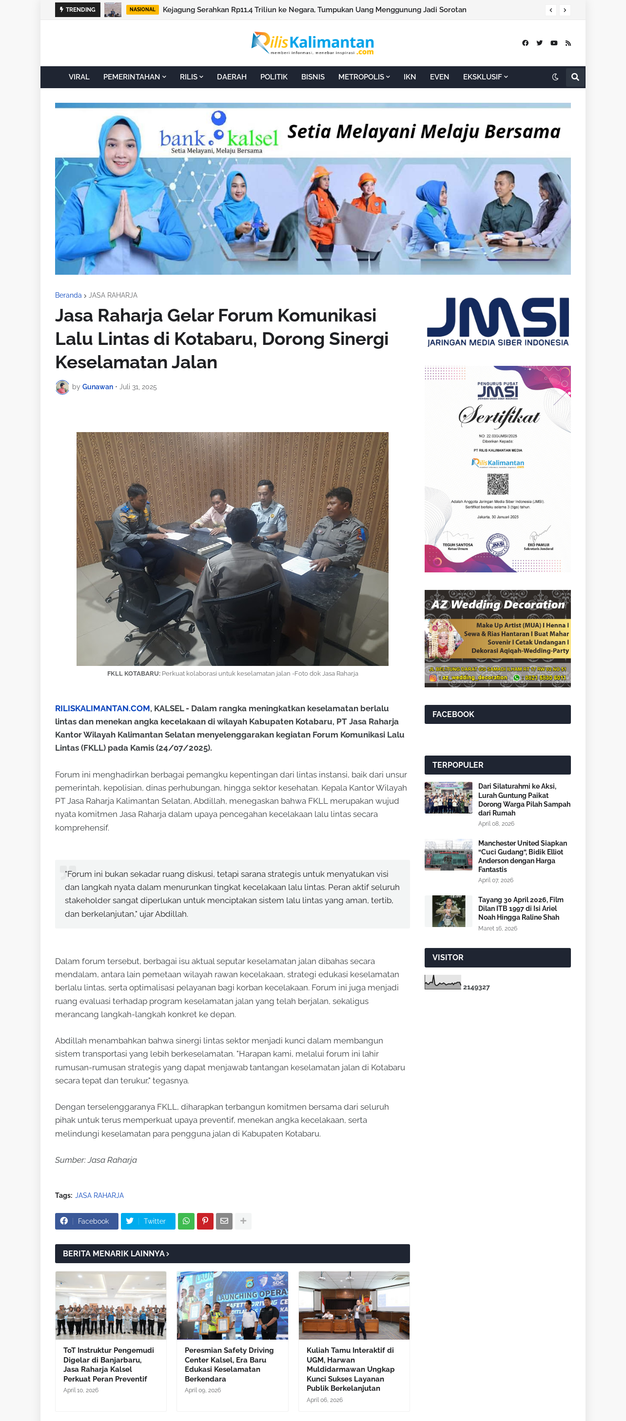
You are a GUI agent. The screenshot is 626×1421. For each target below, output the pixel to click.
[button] (551, 10)
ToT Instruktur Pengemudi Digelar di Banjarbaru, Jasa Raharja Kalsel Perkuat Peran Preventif (108, 1364)
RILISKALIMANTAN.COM (102, 708)
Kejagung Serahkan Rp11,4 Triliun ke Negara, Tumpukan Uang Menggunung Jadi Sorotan (315, 9)
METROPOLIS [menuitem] (361, 77)
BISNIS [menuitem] (313, 77)
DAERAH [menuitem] (232, 77)
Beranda (68, 295)
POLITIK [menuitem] (274, 77)
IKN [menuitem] (410, 77)
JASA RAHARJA (113, 295)
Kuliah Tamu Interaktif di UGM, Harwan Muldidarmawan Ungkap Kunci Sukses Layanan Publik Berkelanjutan (351, 1369)
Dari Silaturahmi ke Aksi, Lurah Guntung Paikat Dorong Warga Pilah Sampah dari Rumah (524, 799)
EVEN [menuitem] (440, 77)
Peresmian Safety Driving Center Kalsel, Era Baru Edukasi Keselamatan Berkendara (229, 1364)
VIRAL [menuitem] (79, 77)
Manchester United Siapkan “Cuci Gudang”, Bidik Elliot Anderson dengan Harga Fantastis (522, 856)
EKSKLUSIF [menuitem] (482, 77)
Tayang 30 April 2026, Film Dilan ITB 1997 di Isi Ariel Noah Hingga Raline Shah (521, 908)
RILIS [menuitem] (188, 77)
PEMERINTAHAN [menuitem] (131, 77)
